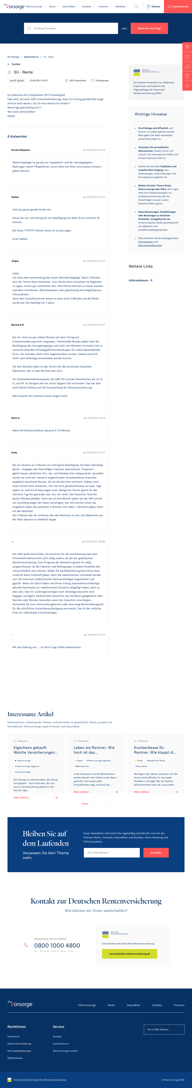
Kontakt (57, 1036)
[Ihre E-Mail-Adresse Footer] (164, 1029)
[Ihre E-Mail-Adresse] (111, 852)
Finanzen (179, 1005)
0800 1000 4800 (57, 945)
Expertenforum (61, 1043)
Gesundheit (133, 1005)
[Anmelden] (156, 852)
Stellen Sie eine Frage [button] (149, 28)
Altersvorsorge (87, 1005)
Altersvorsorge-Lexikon (65, 1050)
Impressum (14, 1036)
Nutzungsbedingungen (150, 245)
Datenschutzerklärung (19, 1043)
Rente (111, 1005)
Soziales (157, 1005)
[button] (187, 47)
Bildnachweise (15, 1058)
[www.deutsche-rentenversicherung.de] (129, 954)
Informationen (145, 241)
